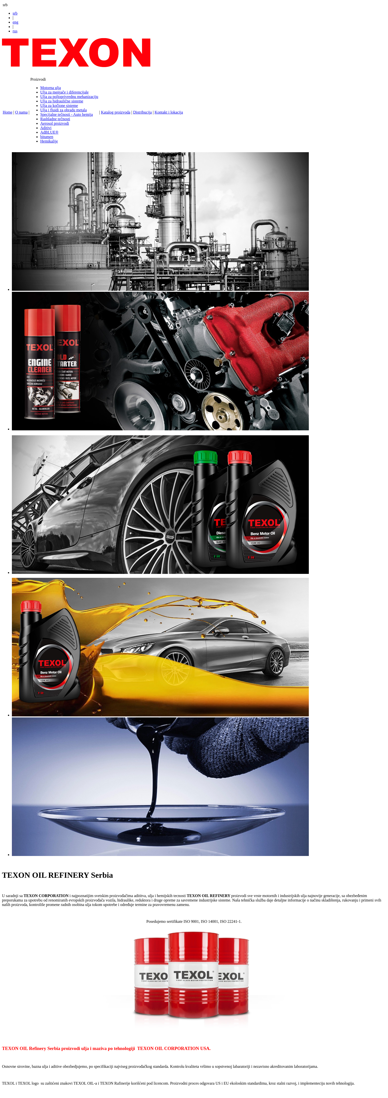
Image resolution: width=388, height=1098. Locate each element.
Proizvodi (38, 79)
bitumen (46, 137)
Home (7, 112)
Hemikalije (49, 141)
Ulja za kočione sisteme (59, 105)
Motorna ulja (50, 88)
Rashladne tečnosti (55, 119)
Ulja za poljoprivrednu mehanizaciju (69, 97)
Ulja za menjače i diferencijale (64, 92)
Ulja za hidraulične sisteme (61, 101)
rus (15, 31)
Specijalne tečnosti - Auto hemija (66, 114)
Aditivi (45, 128)
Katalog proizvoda (115, 112)
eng (15, 22)
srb (15, 13)
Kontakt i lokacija (169, 112)
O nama (21, 112)
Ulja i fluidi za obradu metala (63, 110)
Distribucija (142, 112)
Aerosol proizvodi (54, 123)
